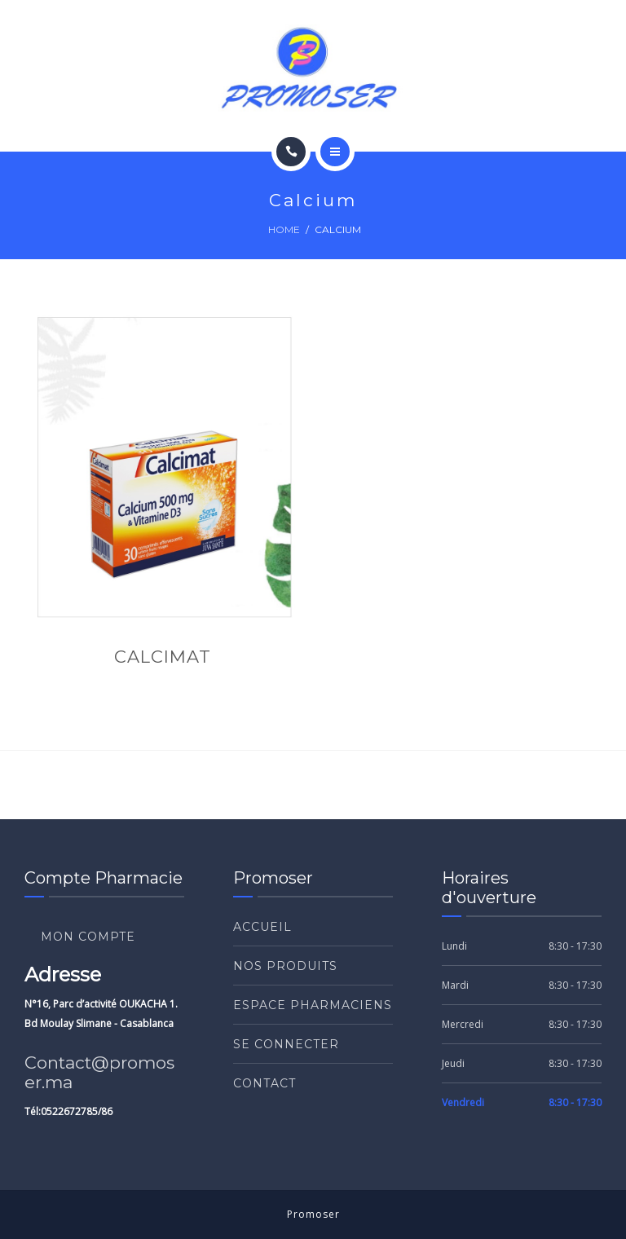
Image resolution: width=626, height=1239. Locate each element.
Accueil (262, 926)
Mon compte (88, 936)
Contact (264, 1083)
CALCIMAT (162, 656)
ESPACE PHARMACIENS (312, 1005)
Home (284, 229)
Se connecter (286, 1044)
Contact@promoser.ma (99, 1072)
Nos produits (285, 966)
